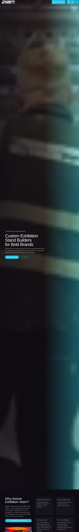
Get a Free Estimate (58, 2)
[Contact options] (69, 2)
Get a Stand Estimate (12, 257)
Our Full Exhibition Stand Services (18, 520)
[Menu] (76, 2)
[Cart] (73, 2)
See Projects (24, 257)
